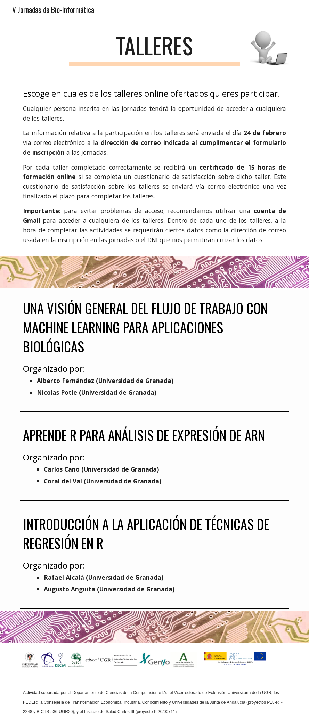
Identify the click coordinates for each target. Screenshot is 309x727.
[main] (154, 48)
